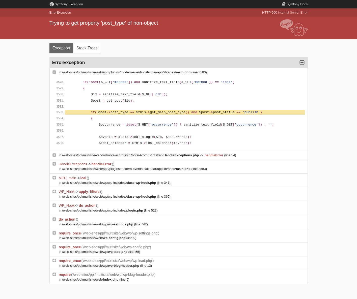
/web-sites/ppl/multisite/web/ (94, 238)
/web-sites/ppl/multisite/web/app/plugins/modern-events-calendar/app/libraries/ (126, 72)
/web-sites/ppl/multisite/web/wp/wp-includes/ (109, 183)
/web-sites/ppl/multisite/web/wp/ (98, 224)
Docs (295, 4)
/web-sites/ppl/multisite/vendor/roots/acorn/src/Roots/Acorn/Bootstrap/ (131, 155)
